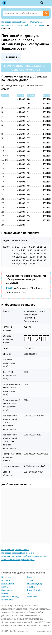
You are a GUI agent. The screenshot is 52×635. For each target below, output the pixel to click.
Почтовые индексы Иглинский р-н (17, 553)
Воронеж (5, 580)
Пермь (30, 580)
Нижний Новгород (10, 596)
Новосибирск (7, 599)
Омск (29, 577)
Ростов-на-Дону (34, 583)
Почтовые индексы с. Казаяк (15, 549)
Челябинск (32, 596)
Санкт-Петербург (35, 590)
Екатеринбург (7, 583)
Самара (31, 587)
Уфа (29, 593)
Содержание (12, 57)
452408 (9, 288)
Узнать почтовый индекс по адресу (18, 559)
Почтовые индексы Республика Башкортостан (23, 556)
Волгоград (6, 577)
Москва (4, 593)
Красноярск (6, 590)
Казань (4, 587)
